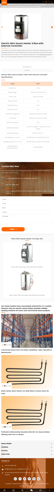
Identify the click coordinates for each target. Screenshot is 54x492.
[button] (52, 27)
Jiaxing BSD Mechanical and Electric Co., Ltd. (25, 484)
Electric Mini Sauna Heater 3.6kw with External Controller (21, 7)
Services (4, 451)
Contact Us (5, 461)
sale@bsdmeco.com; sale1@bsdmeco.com (15, 469)
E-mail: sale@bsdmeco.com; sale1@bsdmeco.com (21, 178)
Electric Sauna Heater (25, 5)
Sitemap (21, 486)
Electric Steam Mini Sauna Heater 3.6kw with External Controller (27, 296)
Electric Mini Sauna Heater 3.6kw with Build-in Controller (27, 268)
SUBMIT (13, 229)
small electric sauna (45, 55)
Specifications (27, 68)
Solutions (4, 447)
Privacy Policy (29, 486)
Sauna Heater (13, 5)
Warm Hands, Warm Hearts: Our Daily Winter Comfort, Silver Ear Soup (25, 392)
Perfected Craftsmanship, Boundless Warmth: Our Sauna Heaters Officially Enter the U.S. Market (25, 433)
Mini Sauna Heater (39, 5)
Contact (27, 71)
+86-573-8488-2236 (12, 185)
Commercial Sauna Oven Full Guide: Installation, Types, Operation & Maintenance (26, 351)
